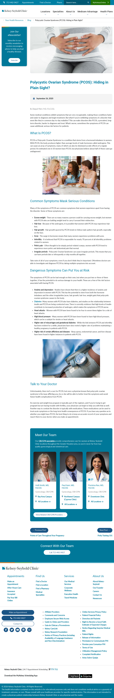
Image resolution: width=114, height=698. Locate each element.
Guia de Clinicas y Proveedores (57, 625)
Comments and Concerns (55, 615)
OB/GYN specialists (47, 441)
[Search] (88, 2)
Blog (29, 20)
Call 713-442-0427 (57, 552)
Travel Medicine (70, 597)
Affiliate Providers (52, 612)
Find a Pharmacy (42, 588)
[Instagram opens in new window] (29, 629)
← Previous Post (39, 530)
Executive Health (71, 594)
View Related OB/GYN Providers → (50, 515)
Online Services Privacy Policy (94, 612)
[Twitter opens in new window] (12, 629)
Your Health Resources (14, 20)
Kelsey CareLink (51, 628)
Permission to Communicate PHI (95, 641)
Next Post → (105, 530)
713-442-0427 (10, 2)
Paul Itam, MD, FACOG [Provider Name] (68, 486)
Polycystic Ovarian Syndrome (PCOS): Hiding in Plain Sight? (59, 20)
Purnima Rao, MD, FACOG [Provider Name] (96, 486)
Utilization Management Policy (94, 651)
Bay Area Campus (45, 496)
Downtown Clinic (97, 496)
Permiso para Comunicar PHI (93, 644)
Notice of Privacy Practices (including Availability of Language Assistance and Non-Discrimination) (60, 638)
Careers (96, 591)
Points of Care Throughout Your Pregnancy (47, 535)
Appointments (28, 2)
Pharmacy (61, 2)
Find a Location (42, 585)
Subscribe (14, 60)
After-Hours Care (14, 588)
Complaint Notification (91, 654)
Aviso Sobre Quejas (90, 658)
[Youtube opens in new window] (17, 629)
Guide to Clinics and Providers (57, 622)
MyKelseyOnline (101, 3)
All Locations (41, 501)
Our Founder (98, 588)
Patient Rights (87, 634)
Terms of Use (87, 647)
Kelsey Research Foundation (56, 632)
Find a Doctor (45, 2)
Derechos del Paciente (91, 618)
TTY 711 (53, 669)
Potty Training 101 (105, 535)
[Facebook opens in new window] (6, 629)
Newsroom (97, 598)
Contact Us (97, 595)
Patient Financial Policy (91, 615)
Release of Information (91, 637)
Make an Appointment (18, 612)
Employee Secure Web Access (57, 618)
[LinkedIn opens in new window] (23, 629)
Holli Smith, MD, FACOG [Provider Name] (42, 486)
